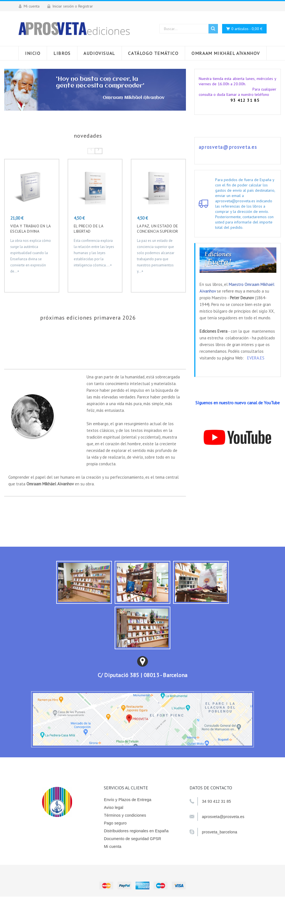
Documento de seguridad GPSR (132, 838)
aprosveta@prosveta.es (228, 147)
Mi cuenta (112, 846)
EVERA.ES (255, 358)
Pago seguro (115, 823)
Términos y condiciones (125, 815)
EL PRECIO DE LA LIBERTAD (88, 228)
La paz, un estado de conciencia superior (157, 228)
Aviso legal (113, 807)
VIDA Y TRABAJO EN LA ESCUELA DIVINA (30, 228)
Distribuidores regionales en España (136, 831)
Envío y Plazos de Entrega (127, 799)
